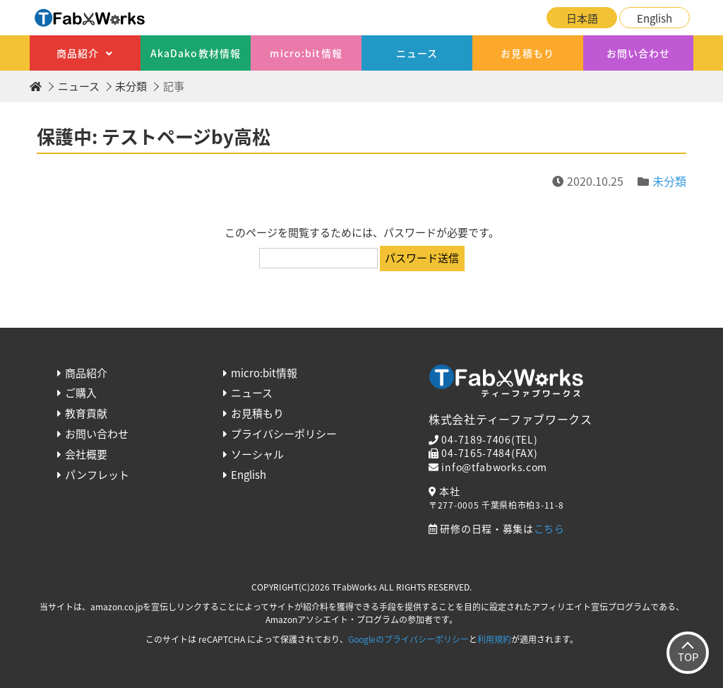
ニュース (417, 53)
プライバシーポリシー (284, 433)
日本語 (582, 18)
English (654, 18)
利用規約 (494, 639)
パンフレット (97, 474)
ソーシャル (257, 454)
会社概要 (86, 454)
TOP (688, 657)
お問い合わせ (639, 53)
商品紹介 (77, 53)
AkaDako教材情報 (195, 53)
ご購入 (81, 393)
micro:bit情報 (306, 53)
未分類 (131, 86)
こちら (549, 528)
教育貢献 (86, 413)
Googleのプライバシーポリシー (408, 639)
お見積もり (527, 53)
